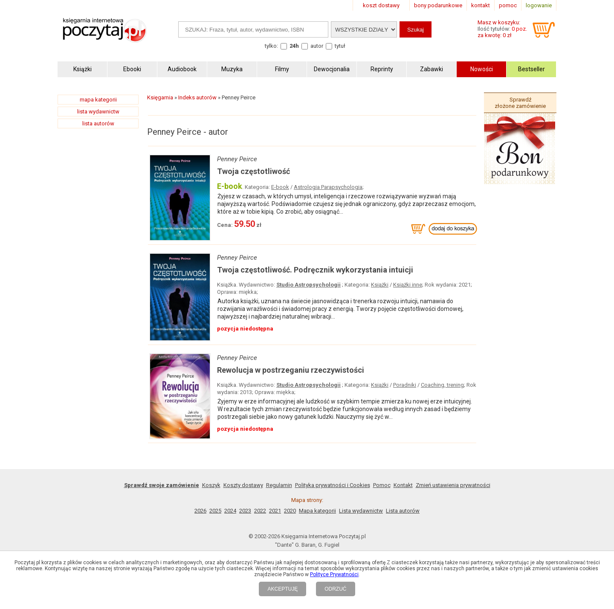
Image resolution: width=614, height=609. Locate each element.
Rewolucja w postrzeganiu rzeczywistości (290, 369)
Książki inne (407, 284)
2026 (200, 511)
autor (316, 46)
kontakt (480, 5)
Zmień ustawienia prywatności (453, 485)
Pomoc (382, 485)
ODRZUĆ (335, 589)
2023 (245, 511)
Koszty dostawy (243, 485)
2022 (260, 511)
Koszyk (211, 485)
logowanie (539, 5)
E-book (280, 187)
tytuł (340, 46)
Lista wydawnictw (361, 511)
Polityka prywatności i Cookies (332, 485)
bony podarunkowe (438, 5)
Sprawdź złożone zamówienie (520, 102)
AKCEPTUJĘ (282, 589)
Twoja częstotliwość (253, 171)
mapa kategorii (98, 99)
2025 (215, 511)
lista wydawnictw (98, 111)
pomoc (508, 5)
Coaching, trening (442, 385)
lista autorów (98, 123)
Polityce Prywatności (334, 574)
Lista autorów (403, 511)
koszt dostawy (381, 5)
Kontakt (403, 485)
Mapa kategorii (317, 511)
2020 (290, 511)
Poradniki (404, 385)
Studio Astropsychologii (308, 284)
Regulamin (279, 485)
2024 (230, 511)
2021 (275, 511)
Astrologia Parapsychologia (328, 187)
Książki (379, 284)
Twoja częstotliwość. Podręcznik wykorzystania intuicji (315, 269)
